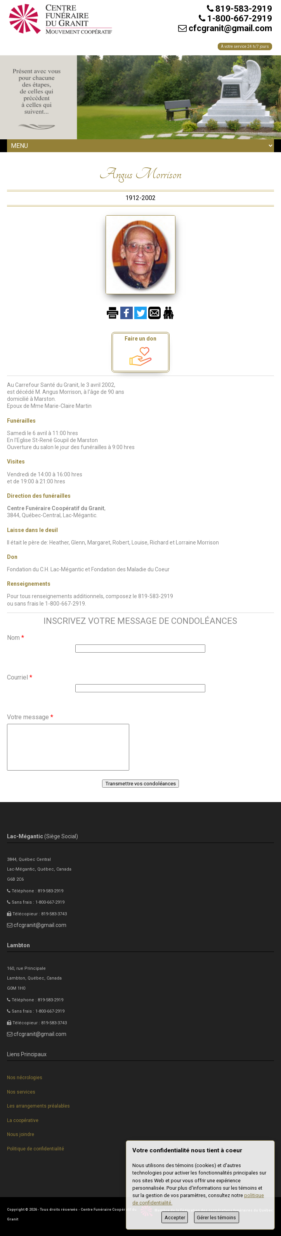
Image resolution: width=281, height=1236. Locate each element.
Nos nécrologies (24, 1077)
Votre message (30, 717)
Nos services (21, 1092)
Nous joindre (20, 1134)
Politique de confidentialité (35, 1149)
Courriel (19, 677)
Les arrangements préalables (38, 1106)
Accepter (175, 1217)
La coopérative (22, 1120)
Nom (15, 637)
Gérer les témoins (216, 1217)
